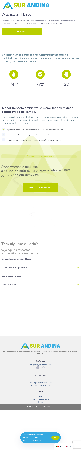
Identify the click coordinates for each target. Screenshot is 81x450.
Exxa (54, 407)
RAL (40, 396)
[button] (69, 5)
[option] (68, 447)
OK (55, 438)
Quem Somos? (40, 380)
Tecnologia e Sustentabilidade (40, 383)
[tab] (40, 256)
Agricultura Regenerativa (40, 385)
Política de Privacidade (40, 399)
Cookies (41, 402)
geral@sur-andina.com (40, 365)
